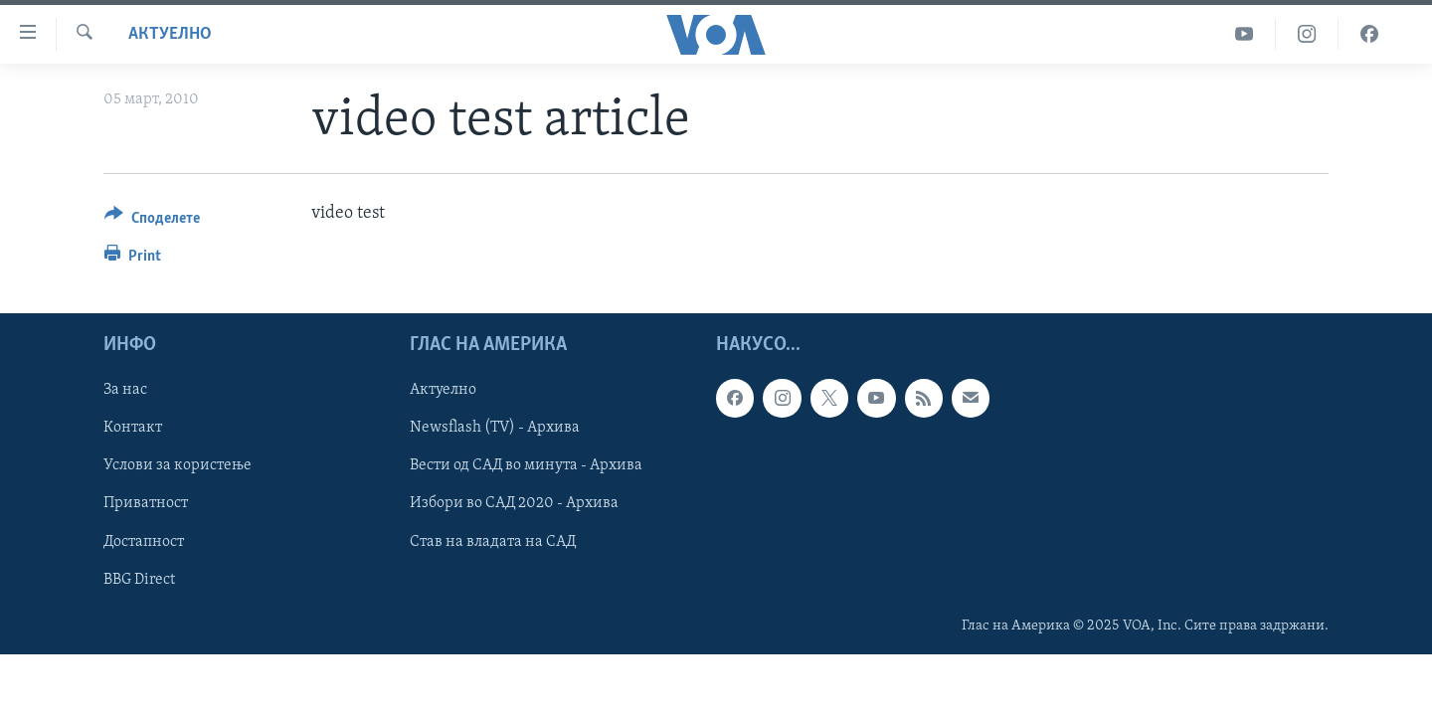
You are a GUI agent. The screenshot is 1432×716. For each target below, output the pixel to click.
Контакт (132, 429)
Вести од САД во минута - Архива (526, 466)
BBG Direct (139, 580)
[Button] (152, 221)
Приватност (145, 504)
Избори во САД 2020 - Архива (514, 504)
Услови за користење (177, 466)
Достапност (143, 542)
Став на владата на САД (493, 542)
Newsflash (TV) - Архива (495, 429)
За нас (125, 391)
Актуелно (170, 34)
